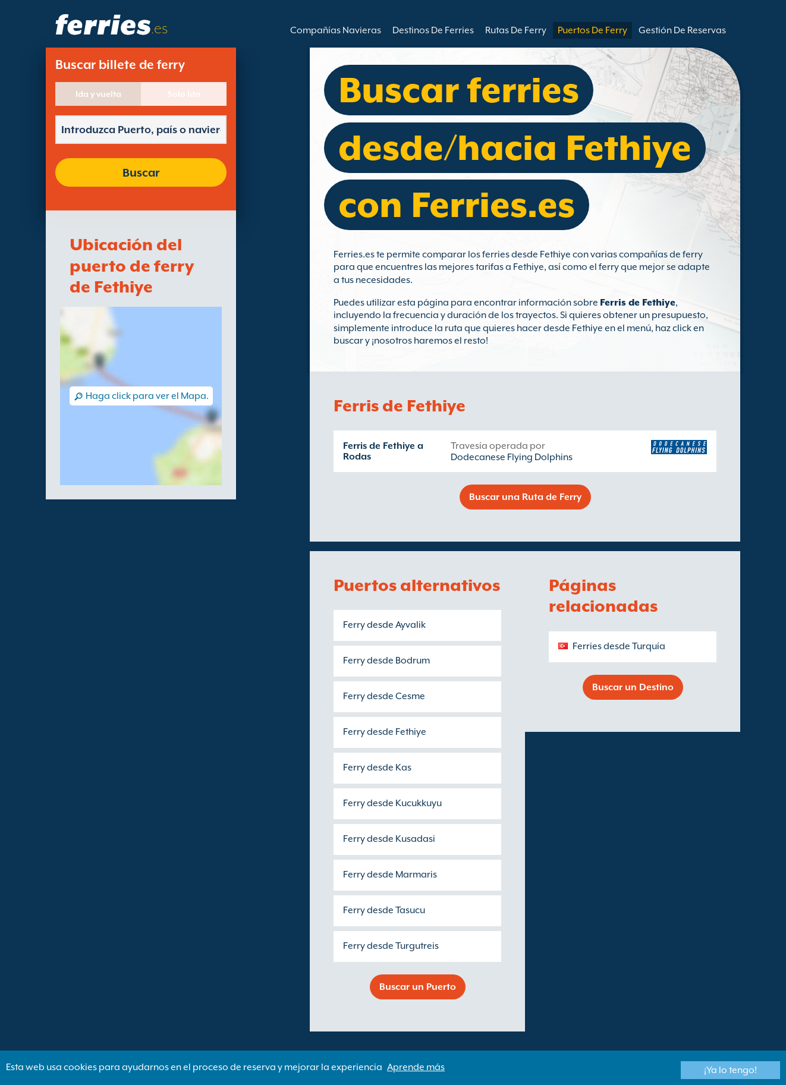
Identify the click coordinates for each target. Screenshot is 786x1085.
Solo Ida (184, 94)
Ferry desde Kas (377, 767)
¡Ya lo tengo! (730, 1070)
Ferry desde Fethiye (384, 732)
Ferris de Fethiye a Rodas (383, 451)
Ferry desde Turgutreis (391, 946)
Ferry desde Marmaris (390, 874)
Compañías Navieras (335, 30)
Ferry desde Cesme (384, 696)
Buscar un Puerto (417, 987)
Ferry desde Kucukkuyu (392, 803)
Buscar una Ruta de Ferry (525, 497)
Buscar (140, 172)
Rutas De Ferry (515, 30)
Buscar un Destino (633, 687)
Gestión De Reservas (682, 30)
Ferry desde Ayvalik (384, 624)
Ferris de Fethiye (637, 302)
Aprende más (416, 1067)
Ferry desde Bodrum (386, 660)
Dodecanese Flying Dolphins (512, 457)
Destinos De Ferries (433, 30)
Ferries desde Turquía (619, 646)
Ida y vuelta (98, 94)
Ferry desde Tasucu (384, 910)
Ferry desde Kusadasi (389, 839)
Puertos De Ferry (592, 30)
